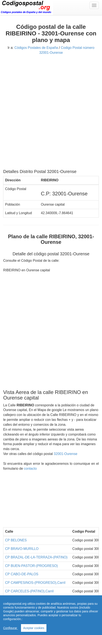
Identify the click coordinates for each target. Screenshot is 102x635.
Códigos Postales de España (36, 47)
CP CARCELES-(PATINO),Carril (29, 591)
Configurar (10, 628)
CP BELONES (16, 540)
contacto (30, 468)
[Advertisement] (51, 113)
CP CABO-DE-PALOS (21, 574)
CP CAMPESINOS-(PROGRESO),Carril (35, 582)
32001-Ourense (65, 454)
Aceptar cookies (33, 628)
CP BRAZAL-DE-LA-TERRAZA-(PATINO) (36, 557)
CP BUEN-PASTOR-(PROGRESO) (31, 566)
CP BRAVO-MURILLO (22, 549)
